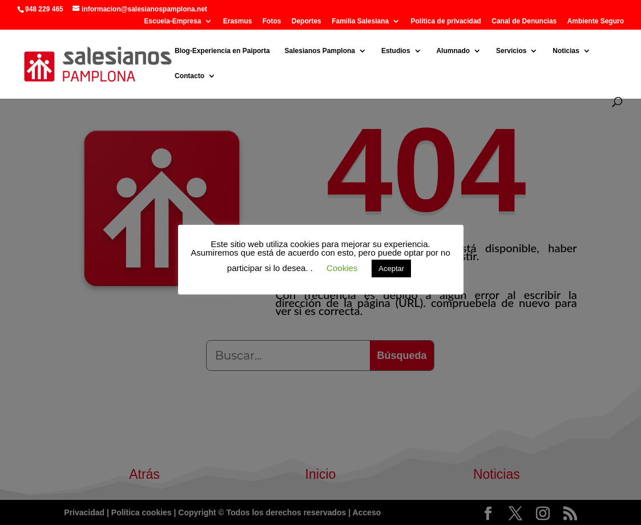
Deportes (306, 21)
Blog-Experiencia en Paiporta (222, 51)
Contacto (189, 76)
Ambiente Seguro (595, 21)
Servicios (511, 51)
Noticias (566, 51)
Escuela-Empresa (172, 21)
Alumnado (453, 51)
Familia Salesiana (360, 21)
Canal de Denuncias (524, 21)
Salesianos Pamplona (320, 51)
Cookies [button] (341, 268)
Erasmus (237, 21)
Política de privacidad (446, 21)
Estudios (395, 51)
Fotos (272, 21)
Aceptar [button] (391, 268)
